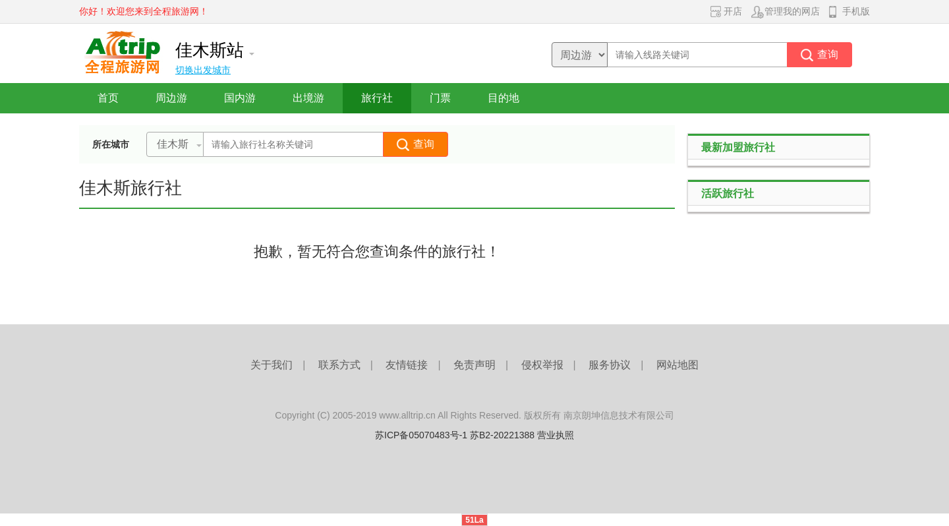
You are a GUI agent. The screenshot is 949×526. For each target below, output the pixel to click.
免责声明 (474, 364)
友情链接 (407, 364)
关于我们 (271, 364)
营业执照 (555, 435)
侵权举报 (542, 364)
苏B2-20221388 (502, 435)
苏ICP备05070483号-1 (421, 435)
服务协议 (610, 364)
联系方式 (339, 364)
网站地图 (677, 364)
